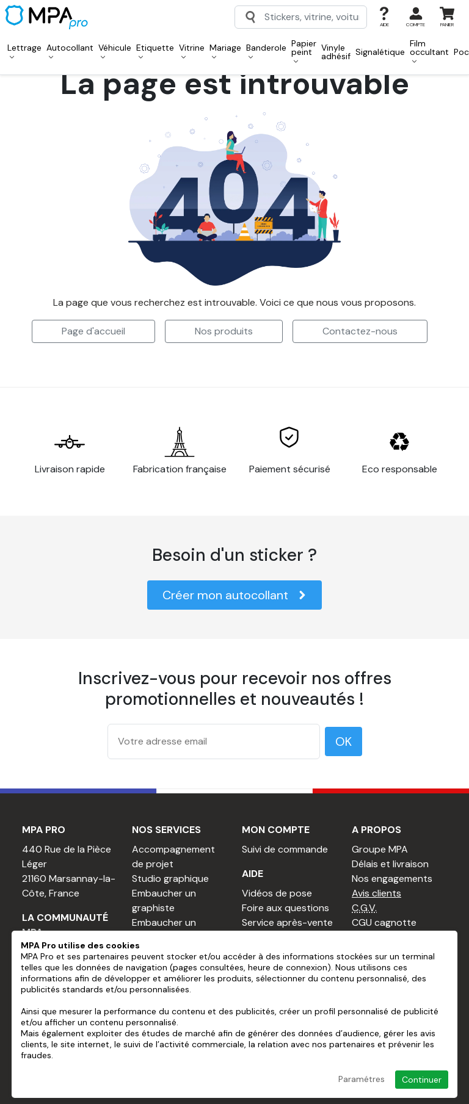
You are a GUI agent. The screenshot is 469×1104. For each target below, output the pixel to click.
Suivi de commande (285, 849)
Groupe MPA (380, 849)
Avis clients (376, 893)
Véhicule (114, 50)
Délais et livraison (390, 863)
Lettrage (24, 50)
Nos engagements (392, 878)
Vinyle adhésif (336, 52)
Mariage (225, 50)
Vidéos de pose (277, 893)
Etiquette (155, 50)
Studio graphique (170, 878)
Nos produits (224, 331)
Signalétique (380, 51)
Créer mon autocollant (234, 595)
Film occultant (429, 50)
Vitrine (192, 50)
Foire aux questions (285, 907)
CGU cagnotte (384, 922)
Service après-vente (287, 922)
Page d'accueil (93, 331)
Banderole (266, 50)
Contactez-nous (360, 331)
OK (343, 741)
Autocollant (69, 50)
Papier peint (303, 50)
